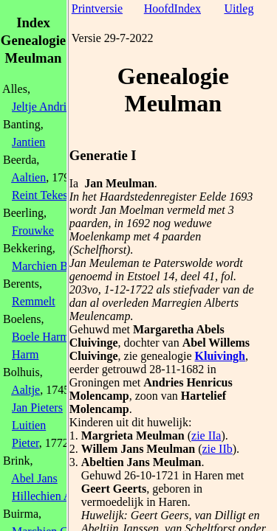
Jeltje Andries (44, 106)
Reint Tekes (39, 195)
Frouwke (33, 230)
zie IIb (217, 448)
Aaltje (25, 390)
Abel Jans (34, 478)
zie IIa (206, 435)
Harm (25, 354)
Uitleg (238, 8)
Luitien (29, 425)
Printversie (97, 8)
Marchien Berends (55, 266)
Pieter (25, 443)
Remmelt (33, 301)
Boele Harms (43, 336)
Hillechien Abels (51, 496)
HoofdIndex (172, 8)
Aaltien (28, 177)
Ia (73, 183)
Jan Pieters (37, 407)
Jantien (28, 142)
